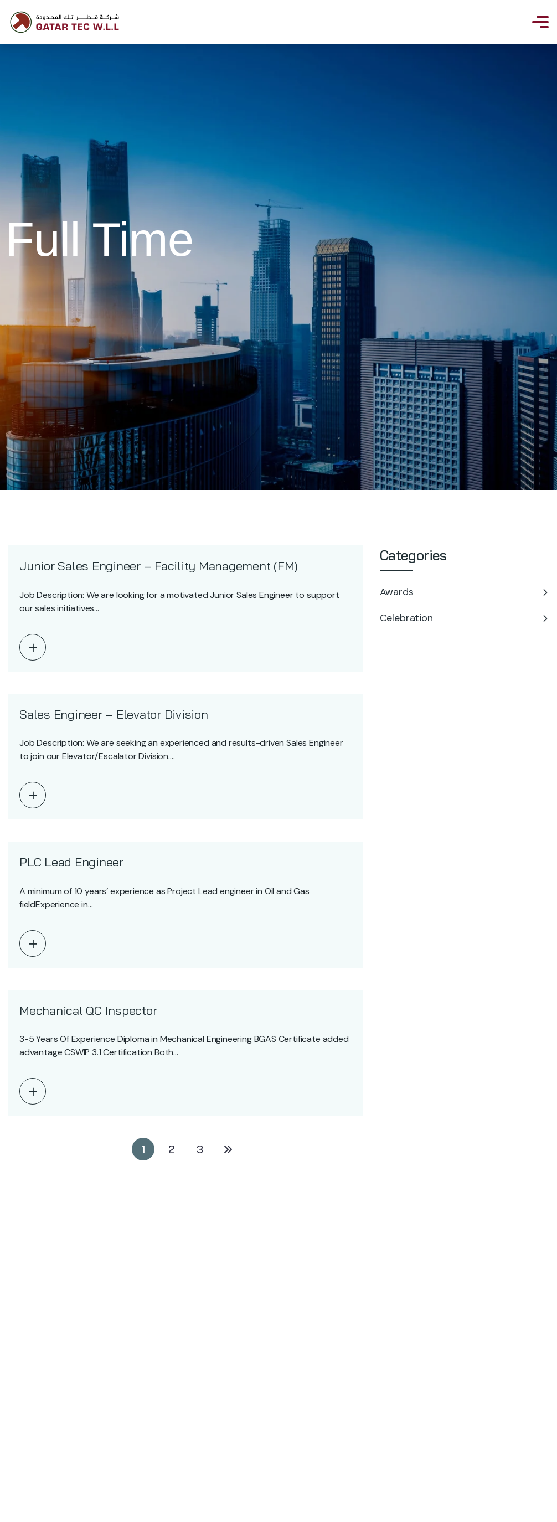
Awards (397, 592)
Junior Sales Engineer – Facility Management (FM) (158, 566)
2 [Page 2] (171, 1149)
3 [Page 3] (200, 1149)
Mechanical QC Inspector (88, 1010)
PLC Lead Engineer (71, 862)
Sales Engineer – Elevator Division (113, 714)
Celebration (406, 618)
